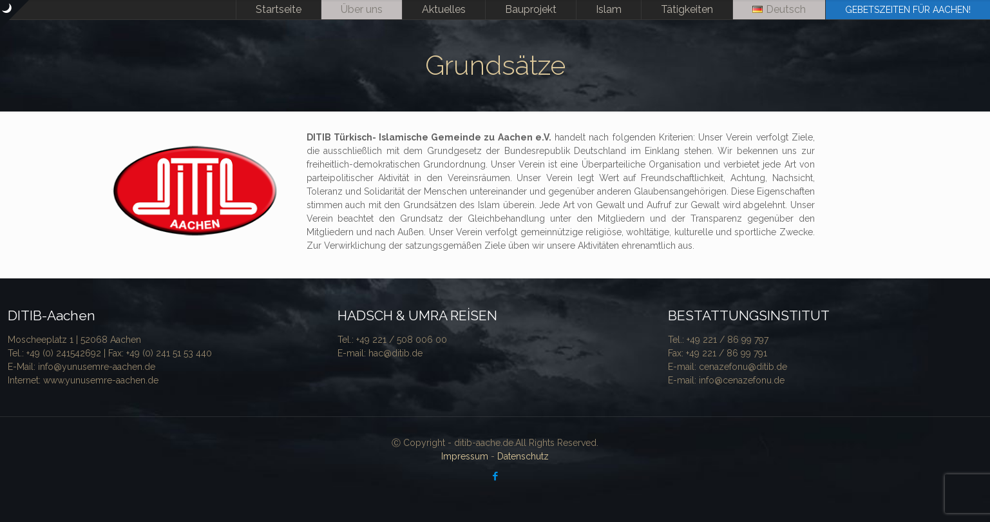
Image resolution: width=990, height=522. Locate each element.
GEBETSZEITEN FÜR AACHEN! (908, 10)
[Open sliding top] (14, 14)
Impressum (464, 456)
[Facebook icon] (495, 476)
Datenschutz (523, 456)
